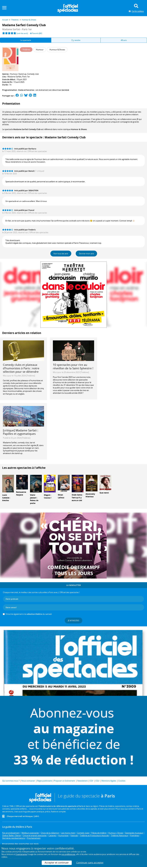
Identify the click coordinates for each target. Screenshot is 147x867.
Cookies (121, 780)
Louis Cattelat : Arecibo (6, 498)
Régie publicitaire (44, 780)
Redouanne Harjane (21, 493)
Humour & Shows (79, 129)
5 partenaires (21, 854)
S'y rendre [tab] (75, 40)
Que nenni (104, 493)
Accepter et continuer (57, 862)
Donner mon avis (86, 253)
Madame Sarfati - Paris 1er (17, 29)
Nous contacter (28, 780)
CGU (97, 780)
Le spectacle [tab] (25, 40)
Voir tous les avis (60, 253)
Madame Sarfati (14, 76)
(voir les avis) (22, 33)
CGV (91, 780)
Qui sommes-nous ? (11, 780)
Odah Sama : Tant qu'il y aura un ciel (77, 498)
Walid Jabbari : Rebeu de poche (34, 499)
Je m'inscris (73, 620)
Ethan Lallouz (61, 496)
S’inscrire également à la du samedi (29, 614)
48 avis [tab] (124, 40)
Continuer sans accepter (90, 862)
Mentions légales (108, 780)
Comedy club (33, 74)
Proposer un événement (64, 780)
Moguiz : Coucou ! (47, 496)
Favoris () (36, 33)
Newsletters (82, 780)
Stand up (22, 74)
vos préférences (68, 854)
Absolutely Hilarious (90, 495)
